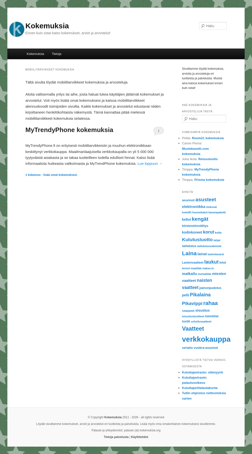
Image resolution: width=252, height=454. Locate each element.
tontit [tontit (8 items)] (186, 321)
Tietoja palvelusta (116, 437)
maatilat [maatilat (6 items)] (196, 268)
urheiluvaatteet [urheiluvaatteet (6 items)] (201, 321)
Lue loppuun (150, 163)
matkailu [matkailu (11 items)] (189, 273)
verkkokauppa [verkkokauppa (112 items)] (206, 339)
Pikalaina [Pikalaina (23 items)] (200, 294)
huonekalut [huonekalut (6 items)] (199, 212)
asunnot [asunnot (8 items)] (188, 200)
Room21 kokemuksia (208, 138)
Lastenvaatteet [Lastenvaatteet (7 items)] (193, 262)
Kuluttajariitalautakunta (200, 388)
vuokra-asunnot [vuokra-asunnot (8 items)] (206, 348)
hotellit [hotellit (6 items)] (186, 212)
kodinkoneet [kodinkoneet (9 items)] (192, 232)
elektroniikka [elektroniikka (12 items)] (193, 206)
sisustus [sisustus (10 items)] (202, 310)
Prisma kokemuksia (209, 180)
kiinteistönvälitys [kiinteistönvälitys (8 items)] (195, 226)
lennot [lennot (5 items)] (186, 268)
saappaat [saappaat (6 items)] (188, 310)
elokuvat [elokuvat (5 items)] (211, 206)
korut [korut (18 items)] (208, 232)
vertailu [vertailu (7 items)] (187, 348)
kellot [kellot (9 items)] (186, 219)
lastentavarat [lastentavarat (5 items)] (216, 254)
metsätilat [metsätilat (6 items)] (204, 273)
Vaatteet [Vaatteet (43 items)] (193, 328)
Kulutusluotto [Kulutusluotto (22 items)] (197, 239)
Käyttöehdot (139, 437)
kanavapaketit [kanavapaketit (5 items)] (217, 212)
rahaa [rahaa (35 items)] (210, 303)
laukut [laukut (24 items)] (211, 262)
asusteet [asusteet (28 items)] (205, 199)
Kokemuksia (47, 26)
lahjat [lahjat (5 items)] (217, 240)
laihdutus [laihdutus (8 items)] (189, 246)
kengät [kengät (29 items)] (200, 219)
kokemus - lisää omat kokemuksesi (51, 175)
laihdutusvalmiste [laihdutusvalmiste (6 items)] (209, 246)
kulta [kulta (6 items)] (218, 232)
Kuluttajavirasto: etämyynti (202, 372)
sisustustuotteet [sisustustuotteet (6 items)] (193, 316)
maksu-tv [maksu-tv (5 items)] (208, 268)
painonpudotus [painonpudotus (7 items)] (210, 288)
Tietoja (57, 54)
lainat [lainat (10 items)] (202, 254)
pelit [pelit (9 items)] (185, 295)
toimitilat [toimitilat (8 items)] (212, 316)
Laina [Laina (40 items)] (189, 253)
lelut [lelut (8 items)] (222, 262)
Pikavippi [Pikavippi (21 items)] (192, 303)
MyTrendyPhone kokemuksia (69, 130)
